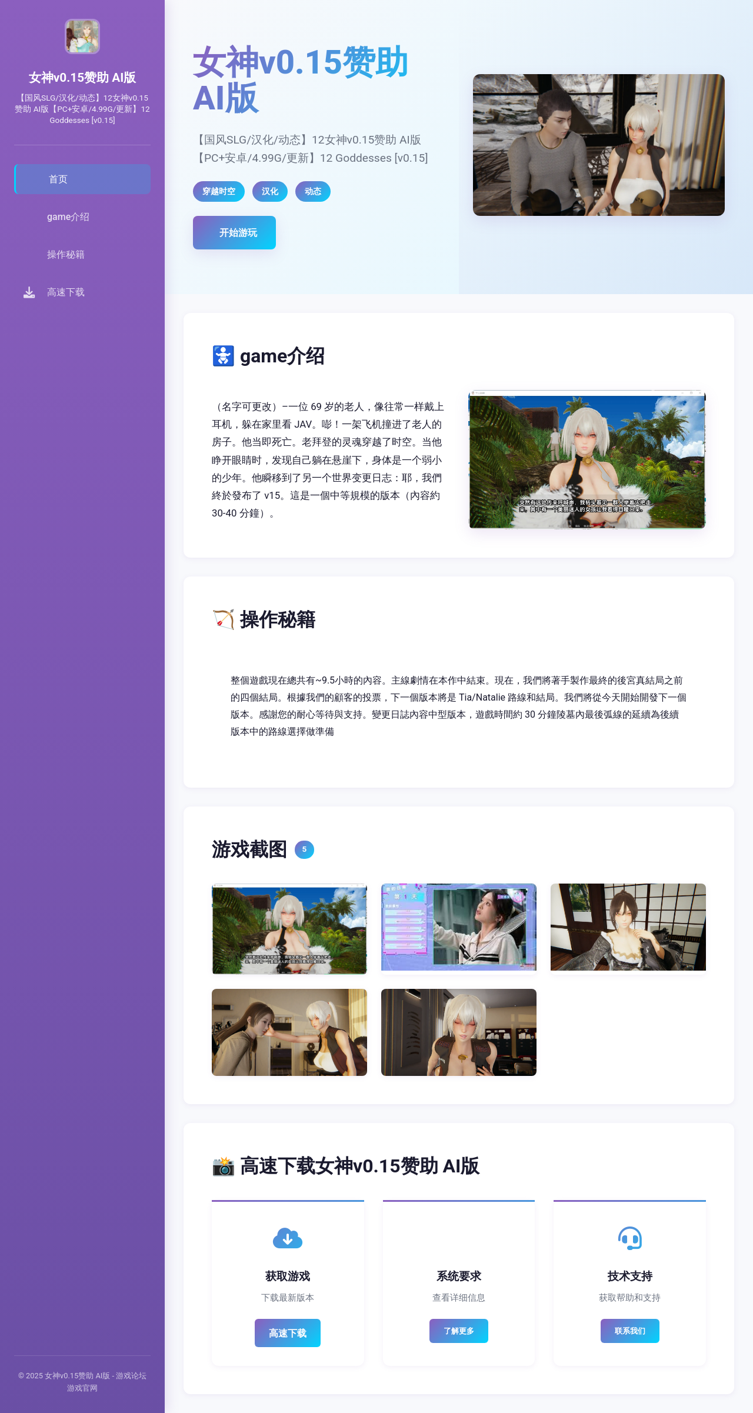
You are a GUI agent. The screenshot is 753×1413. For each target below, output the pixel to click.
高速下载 (287, 1333)
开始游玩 (238, 232)
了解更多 (459, 1331)
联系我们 (630, 1331)
